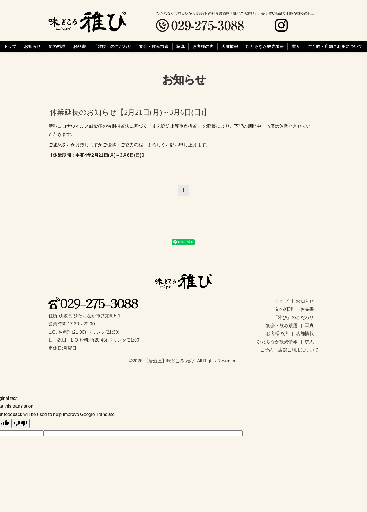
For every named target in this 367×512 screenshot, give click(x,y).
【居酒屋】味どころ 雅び (169, 360)
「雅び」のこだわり (112, 46)
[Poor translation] (21, 423)
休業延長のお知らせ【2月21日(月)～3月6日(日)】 (130, 112)
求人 (296, 46)
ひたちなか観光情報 (265, 46)
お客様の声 (203, 46)
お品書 (79, 46)
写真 (180, 46)
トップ (10, 46)
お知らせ (32, 46)
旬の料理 (56, 46)
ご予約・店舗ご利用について (335, 46)
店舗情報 (229, 46)
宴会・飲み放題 (154, 46)
